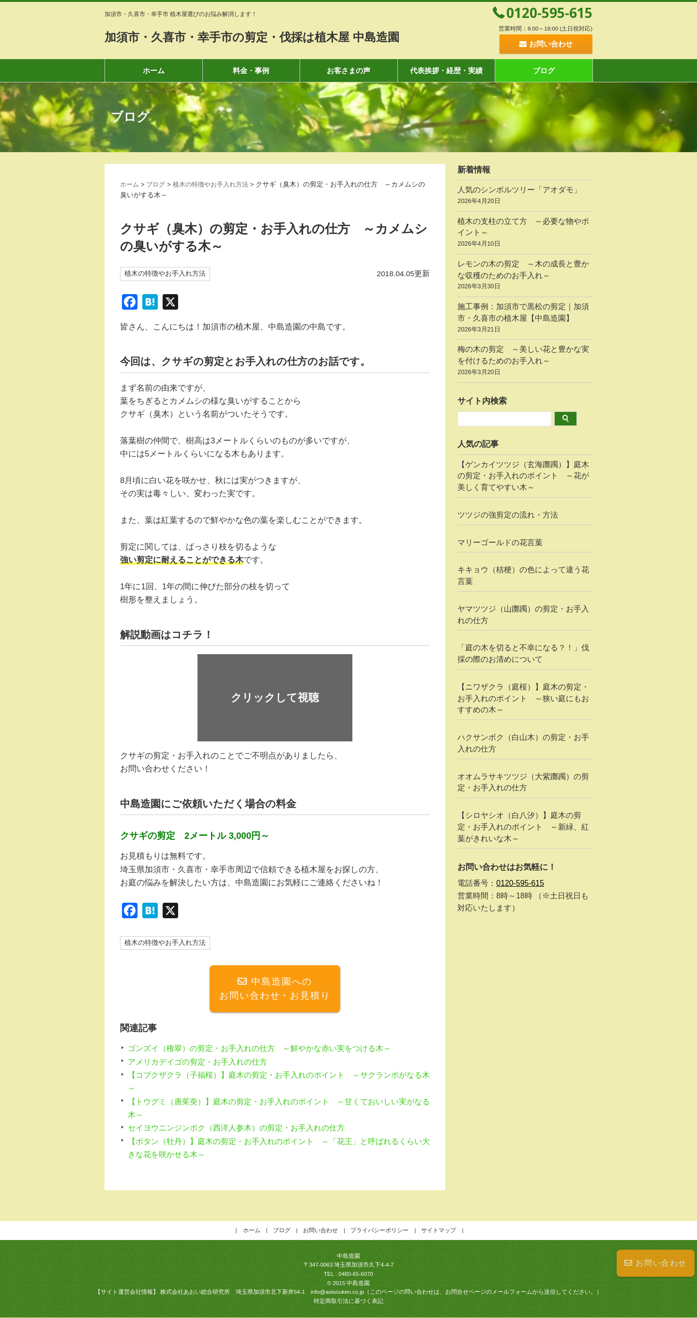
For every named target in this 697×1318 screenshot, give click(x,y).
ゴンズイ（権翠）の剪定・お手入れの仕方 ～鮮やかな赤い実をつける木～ (268, 1049)
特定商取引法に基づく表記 (348, 1301)
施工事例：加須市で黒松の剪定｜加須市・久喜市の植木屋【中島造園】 (524, 318)
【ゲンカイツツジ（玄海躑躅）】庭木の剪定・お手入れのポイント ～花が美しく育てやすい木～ (523, 476)
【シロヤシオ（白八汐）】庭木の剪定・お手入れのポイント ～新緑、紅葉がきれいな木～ (523, 827)
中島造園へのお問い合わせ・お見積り (275, 989)
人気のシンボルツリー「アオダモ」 (524, 196)
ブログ (544, 70)
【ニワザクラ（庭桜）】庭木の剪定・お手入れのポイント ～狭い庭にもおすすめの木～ (523, 698)
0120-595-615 (549, 12)
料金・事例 (251, 70)
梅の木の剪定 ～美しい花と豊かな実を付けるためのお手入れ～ (524, 361)
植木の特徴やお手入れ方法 (216, 184)
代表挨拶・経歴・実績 (446, 70)
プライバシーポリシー (379, 1231)
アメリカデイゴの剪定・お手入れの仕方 (202, 1062)
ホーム (154, 70)
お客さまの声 (348, 70)
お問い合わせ (655, 1263)
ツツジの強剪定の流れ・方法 (507, 515)
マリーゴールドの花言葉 (500, 542)
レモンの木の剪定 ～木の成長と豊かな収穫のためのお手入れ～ (524, 276)
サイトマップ (438, 1231)
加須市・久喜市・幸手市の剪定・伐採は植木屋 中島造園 (270, 37)
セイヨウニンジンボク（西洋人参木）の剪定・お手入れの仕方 (243, 1128)
